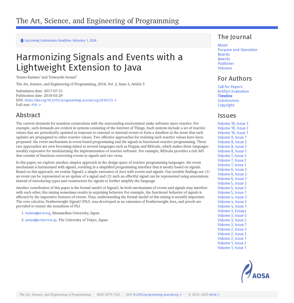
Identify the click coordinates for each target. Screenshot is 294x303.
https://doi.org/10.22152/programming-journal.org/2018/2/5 (69, 100)
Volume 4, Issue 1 (232, 206)
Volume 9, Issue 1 (232, 137)
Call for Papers (230, 87)
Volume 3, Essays (232, 211)
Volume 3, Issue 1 (232, 225)
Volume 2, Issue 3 (232, 229)
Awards (224, 59)
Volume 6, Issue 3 (232, 169)
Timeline (225, 96)
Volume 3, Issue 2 (232, 220)
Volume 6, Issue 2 (232, 174)
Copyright (226, 105)
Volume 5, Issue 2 (232, 188)
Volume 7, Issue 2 (232, 160)
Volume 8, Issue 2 (232, 146)
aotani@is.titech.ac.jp (41, 220)
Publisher (226, 63)
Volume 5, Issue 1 (232, 192)
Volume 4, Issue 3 (232, 197)
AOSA (212, 294)
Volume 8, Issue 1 (232, 151)
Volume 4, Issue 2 (232, 202)
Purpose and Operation (237, 50)
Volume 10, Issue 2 (233, 128)
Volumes (225, 68)
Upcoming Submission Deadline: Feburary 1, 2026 (58, 41)
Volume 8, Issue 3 (232, 142)
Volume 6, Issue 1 (232, 179)
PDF (34, 105)
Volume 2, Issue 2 (232, 234)
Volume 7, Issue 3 (232, 156)
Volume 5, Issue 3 (232, 183)
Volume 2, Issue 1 (232, 238)
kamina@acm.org (38, 213)
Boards (224, 54)
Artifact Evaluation (233, 91)
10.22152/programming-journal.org (155, 294)
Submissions (228, 100)
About (223, 45)
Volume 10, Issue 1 (233, 133)
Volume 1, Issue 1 (232, 248)
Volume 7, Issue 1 (232, 165)
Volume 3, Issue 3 (232, 215)
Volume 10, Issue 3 (233, 123)
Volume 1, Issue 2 (232, 243)
